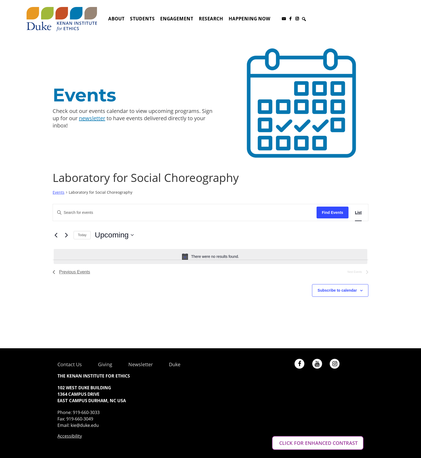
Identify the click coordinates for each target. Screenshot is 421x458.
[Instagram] (297, 19)
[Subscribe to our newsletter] (283, 19)
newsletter (92, 118)
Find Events (332, 212)
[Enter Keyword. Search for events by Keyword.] (185, 212)
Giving (105, 364)
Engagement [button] (176, 19)
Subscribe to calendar (337, 290)
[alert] (210, 256)
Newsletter (140, 364)
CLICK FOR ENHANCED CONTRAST (318, 443)
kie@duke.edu (85, 425)
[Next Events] (66, 235)
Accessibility (69, 436)
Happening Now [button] (249, 19)
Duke (174, 364)
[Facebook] (290, 19)
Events (58, 192)
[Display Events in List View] (358, 212)
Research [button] (211, 19)
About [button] (116, 19)
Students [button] (142, 19)
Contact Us (69, 364)
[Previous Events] (56, 235)
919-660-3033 (86, 412)
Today (82, 235)
